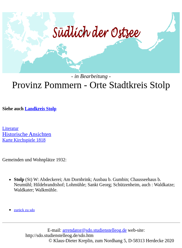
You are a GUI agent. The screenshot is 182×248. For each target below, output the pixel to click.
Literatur (10, 118)
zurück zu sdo (24, 200)
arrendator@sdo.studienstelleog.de (94, 220)
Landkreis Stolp (40, 98)
